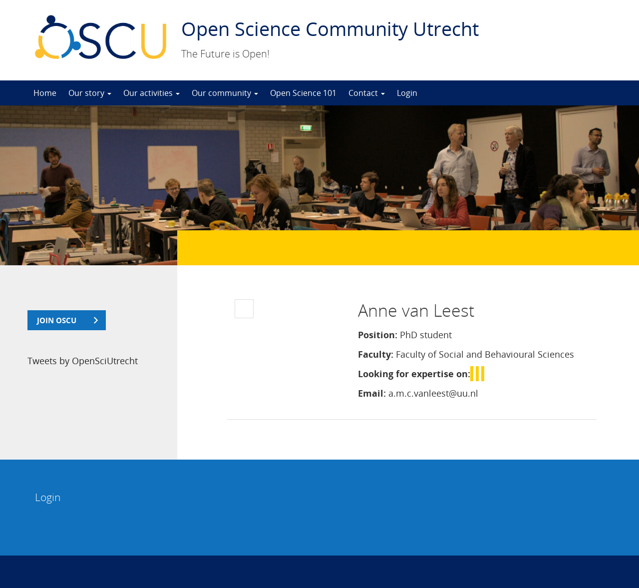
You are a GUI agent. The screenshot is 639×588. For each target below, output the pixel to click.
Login (407, 92)
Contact (366, 92)
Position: (377, 335)
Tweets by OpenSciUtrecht (82, 361)
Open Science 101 (303, 92)
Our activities (151, 92)
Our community (225, 92)
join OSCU (56, 320)
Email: (372, 393)
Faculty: (375, 354)
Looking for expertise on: (414, 374)
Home (44, 92)
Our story (89, 92)
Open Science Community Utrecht (330, 28)
